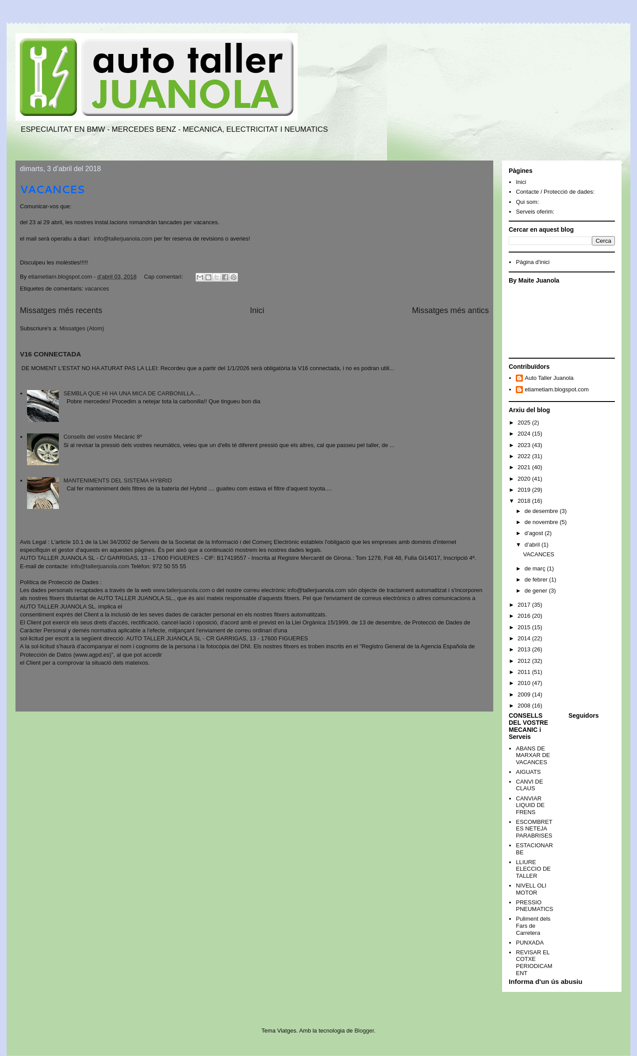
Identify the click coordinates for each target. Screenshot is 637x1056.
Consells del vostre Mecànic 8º (102, 436)
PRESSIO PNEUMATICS (534, 906)
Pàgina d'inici (532, 262)
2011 (525, 672)
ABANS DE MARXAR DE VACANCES (533, 755)
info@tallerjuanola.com (123, 238)
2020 (525, 478)
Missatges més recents (61, 310)
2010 (525, 683)
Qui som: (527, 202)
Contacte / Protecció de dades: (555, 191)
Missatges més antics (450, 310)
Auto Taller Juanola (549, 378)
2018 (525, 500)
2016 (525, 615)
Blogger (364, 1030)
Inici (257, 310)
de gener (537, 590)
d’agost (535, 533)
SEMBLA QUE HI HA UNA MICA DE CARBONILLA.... (131, 393)
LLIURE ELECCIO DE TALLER (533, 869)
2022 (525, 456)
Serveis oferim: (535, 211)
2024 (525, 433)
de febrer (537, 579)
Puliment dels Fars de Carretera (533, 925)
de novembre (542, 522)
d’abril (533, 544)
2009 (525, 694)
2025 (525, 422)
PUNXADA (530, 942)
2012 (525, 661)
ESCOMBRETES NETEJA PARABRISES (534, 829)
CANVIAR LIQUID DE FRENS (530, 805)
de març (536, 568)
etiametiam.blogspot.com (557, 389)
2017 (525, 604)
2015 (525, 627)
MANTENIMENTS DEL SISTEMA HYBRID (117, 480)
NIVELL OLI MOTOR (531, 889)
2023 (525, 445)
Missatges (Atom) (81, 328)
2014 (525, 638)
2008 (525, 705)
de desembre (542, 511)
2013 (525, 649)
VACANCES (52, 189)
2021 (525, 467)
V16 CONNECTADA (50, 354)
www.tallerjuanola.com (181, 590)
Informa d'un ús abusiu (546, 981)
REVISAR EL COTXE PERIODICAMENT (534, 962)
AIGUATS (528, 772)
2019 (525, 489)
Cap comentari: (164, 276)
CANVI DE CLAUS (529, 785)
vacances (97, 288)
